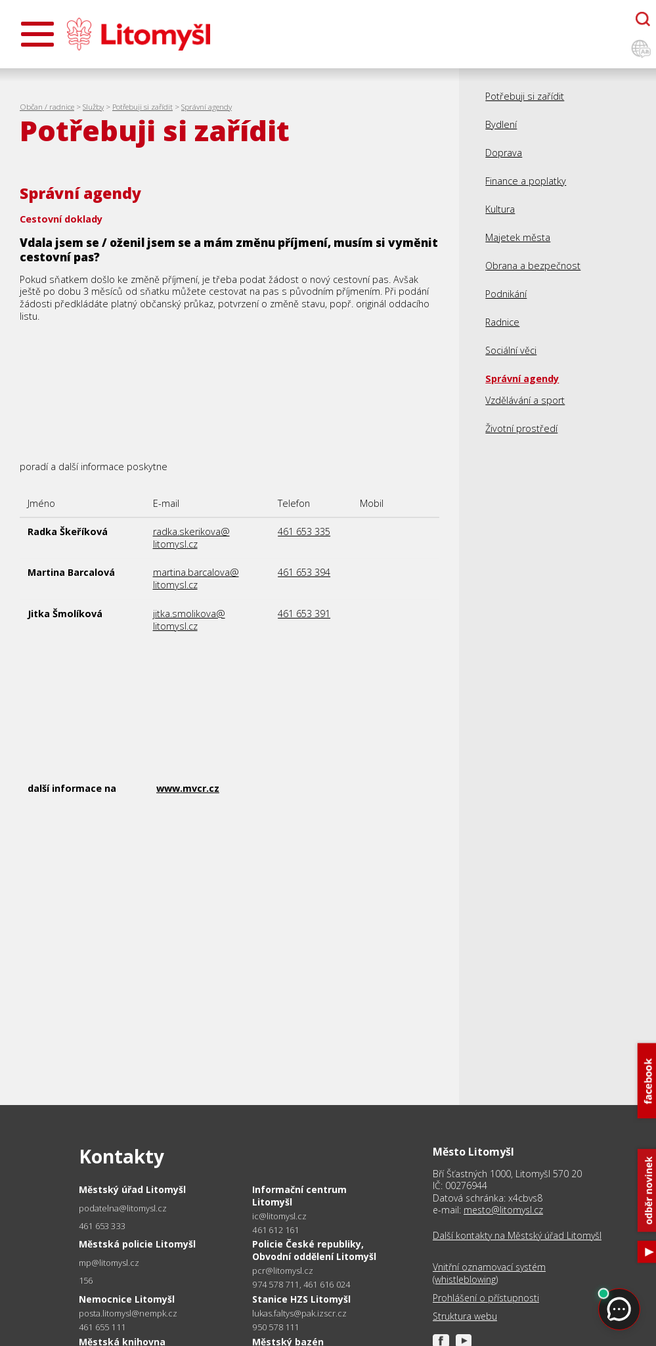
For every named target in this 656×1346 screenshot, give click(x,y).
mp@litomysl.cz (109, 1263)
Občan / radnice (47, 107)
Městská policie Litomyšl (137, 1244)
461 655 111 (102, 1327)
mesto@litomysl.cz (503, 1210)
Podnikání (506, 294)
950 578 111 (275, 1327)
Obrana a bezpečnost (532, 265)
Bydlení (501, 124)
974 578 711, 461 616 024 (301, 1284)
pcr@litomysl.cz (282, 1270)
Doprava (503, 152)
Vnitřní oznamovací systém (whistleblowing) (489, 1273)
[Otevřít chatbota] (643, 19)
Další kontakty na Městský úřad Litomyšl (517, 1236)
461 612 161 (275, 1230)
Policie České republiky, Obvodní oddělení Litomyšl (314, 1250)
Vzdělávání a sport (525, 400)
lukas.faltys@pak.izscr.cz (299, 1313)
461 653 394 (304, 572)
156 (86, 1280)
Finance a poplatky (525, 181)
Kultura (500, 209)
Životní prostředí (521, 428)
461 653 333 (102, 1226)
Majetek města (517, 237)
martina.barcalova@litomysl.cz (196, 578)
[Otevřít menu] (37, 34)
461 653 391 (304, 613)
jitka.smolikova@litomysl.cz (189, 619)
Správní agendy (206, 107)
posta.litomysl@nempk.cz (128, 1313)
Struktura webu (465, 1316)
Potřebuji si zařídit (142, 107)
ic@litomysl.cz (279, 1216)
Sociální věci (510, 350)
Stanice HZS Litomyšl (301, 1299)
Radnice (502, 322)
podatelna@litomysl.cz (123, 1208)
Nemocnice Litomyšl (127, 1299)
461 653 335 (304, 531)
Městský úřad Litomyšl (132, 1189)
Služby (93, 107)
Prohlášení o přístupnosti (486, 1298)
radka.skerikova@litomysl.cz (191, 537)
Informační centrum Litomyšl (299, 1195)
